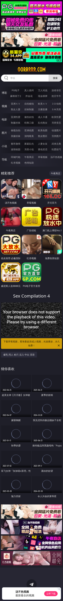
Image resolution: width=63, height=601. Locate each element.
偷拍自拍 (29, 117)
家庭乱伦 (29, 143)
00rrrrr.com (31, 69)
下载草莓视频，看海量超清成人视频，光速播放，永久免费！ (31, 344)
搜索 (55, 78)
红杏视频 (15, 162)
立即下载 (51, 593)
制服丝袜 (15, 122)
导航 (4, 159)
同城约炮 (15, 157)
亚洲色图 (29, 130)
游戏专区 (56, 90)
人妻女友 (42, 143)
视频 (4, 106)
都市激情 (15, 143)
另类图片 (56, 136)
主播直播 (42, 109)
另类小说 (29, 149)
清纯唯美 (29, 136)
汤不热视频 (56, 157)
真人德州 (29, 90)
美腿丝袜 (15, 136)
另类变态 (56, 122)
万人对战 (42, 90)
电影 (4, 119)
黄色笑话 (42, 149)
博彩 (4, 93)
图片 (4, 133)
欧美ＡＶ (42, 103)
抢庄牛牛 (56, 96)
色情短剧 (29, 162)
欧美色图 (42, 130)
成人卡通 (42, 117)
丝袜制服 (29, 109)
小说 (4, 146)
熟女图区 (42, 136)
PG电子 (15, 90)
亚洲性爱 (15, 117)
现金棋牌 (42, 96)
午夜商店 (29, 157)
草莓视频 (42, 157)
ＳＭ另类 (56, 109)
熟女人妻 (15, 109)
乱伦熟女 (42, 122)
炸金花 (29, 96)
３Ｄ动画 (56, 103)
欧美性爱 (56, 117)
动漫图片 (56, 130)
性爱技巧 (56, 149)
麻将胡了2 (15, 96)
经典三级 (29, 122)
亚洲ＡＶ (15, 103)
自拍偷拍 (29, 103)
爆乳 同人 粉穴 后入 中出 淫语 (19, 354)
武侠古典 (56, 143)
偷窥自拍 (15, 130)
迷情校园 (15, 149)
